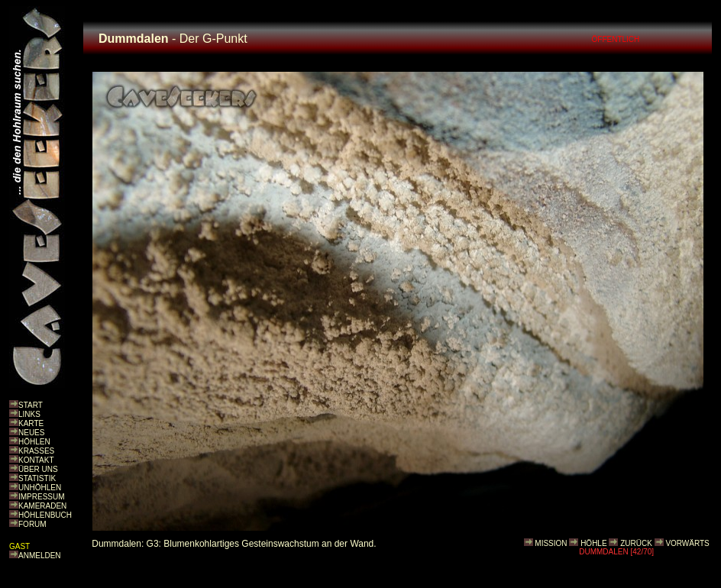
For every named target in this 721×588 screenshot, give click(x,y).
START (30, 405)
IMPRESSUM (41, 497)
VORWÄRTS (687, 543)
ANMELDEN (39, 555)
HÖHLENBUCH (45, 515)
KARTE (31, 423)
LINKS (29, 414)
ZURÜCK (636, 543)
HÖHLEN (34, 442)
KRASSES (36, 451)
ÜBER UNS (38, 469)
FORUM (32, 524)
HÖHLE (593, 543)
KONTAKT (35, 460)
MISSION (551, 543)
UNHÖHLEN (39, 487)
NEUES (31, 432)
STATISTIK (37, 478)
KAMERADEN (42, 506)
